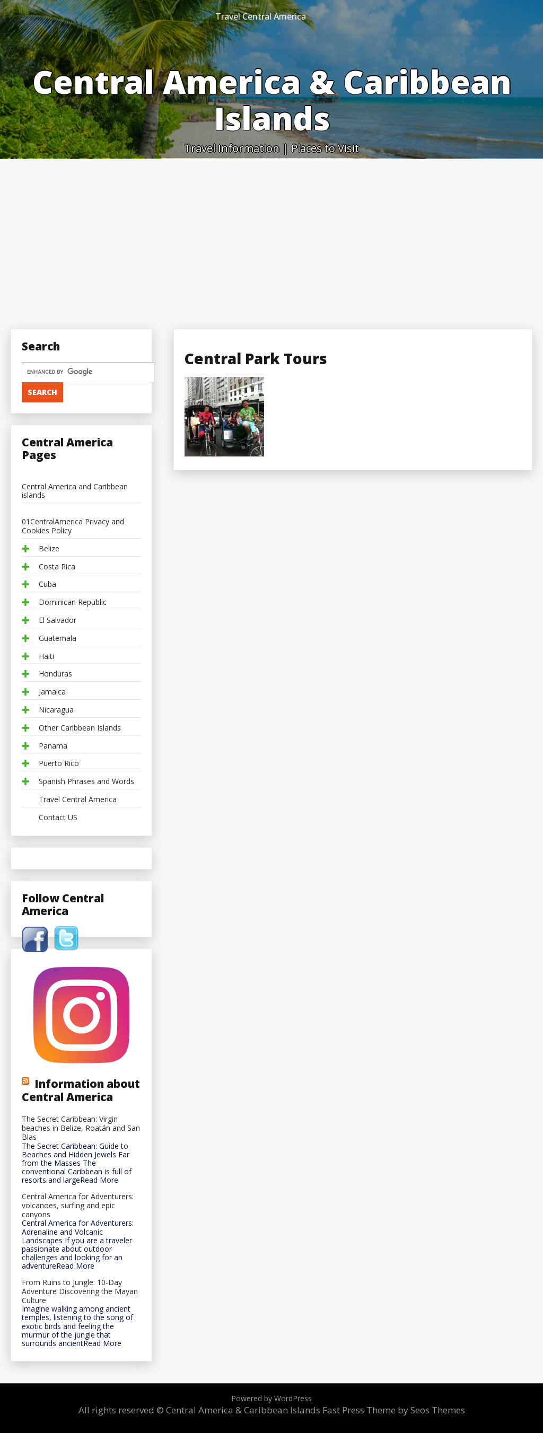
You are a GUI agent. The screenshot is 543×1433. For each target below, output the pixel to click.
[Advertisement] (271, 238)
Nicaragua (56, 710)
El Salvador (57, 620)
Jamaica (52, 692)
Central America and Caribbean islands (75, 491)
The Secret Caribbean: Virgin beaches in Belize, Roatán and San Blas (81, 1128)
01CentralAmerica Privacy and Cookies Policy (73, 526)
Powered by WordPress (271, 1398)
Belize (49, 548)
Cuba (47, 584)
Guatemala (57, 638)
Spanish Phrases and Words (86, 781)
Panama (53, 746)
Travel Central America (260, 16)
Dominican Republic (73, 602)
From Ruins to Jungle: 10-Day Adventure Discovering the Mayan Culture (80, 1291)
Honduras (55, 674)
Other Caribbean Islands (80, 728)
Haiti (46, 656)
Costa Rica (57, 567)
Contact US (58, 817)
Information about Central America (81, 1090)
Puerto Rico (59, 763)
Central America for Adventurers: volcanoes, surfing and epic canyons (78, 1205)
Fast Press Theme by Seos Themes (393, 1410)
